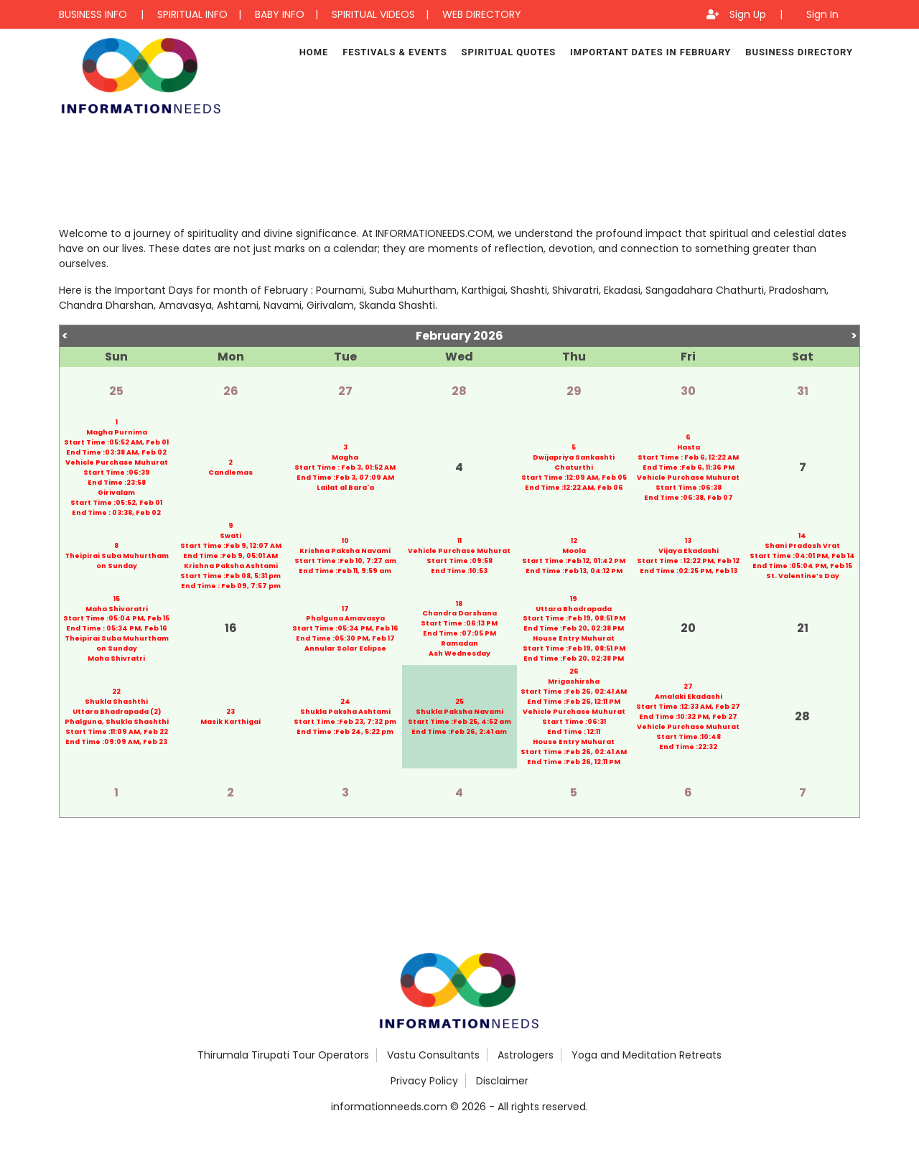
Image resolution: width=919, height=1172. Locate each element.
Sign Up (747, 14)
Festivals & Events (394, 52)
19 (573, 598)
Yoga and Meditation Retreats (647, 1055)
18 (459, 603)
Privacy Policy (424, 1081)
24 (345, 702)
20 (688, 628)
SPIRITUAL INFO (192, 14)
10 (345, 540)
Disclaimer (502, 1081)
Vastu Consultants (433, 1055)
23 (230, 712)
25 (116, 391)
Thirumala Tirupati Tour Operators (283, 1055)
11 (459, 540)
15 (116, 598)
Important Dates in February (650, 52)
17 (345, 608)
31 (802, 391)
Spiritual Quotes (509, 52)
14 (802, 535)
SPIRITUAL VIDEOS (373, 14)
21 (802, 628)
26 (230, 391)
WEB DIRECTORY (481, 14)
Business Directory (799, 52)
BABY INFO (279, 14)
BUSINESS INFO (93, 14)
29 (574, 391)
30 (688, 391)
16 (231, 628)
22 (116, 692)
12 (574, 540)
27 (345, 391)
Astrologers (526, 1055)
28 (459, 391)
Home (313, 52)
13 (688, 540)
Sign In (822, 14)
